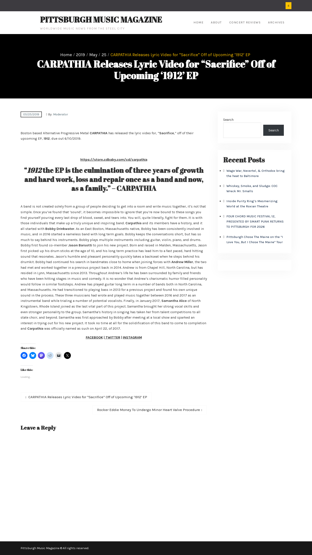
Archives (276, 22)
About (216, 22)
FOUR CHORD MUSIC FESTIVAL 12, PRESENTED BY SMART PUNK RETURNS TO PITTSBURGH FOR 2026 (255, 221)
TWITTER (112, 337)
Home (198, 22)
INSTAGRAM (132, 337)
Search (228, 120)
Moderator (60, 114)
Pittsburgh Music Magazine (101, 19)
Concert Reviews (245, 22)
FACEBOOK (94, 337)
